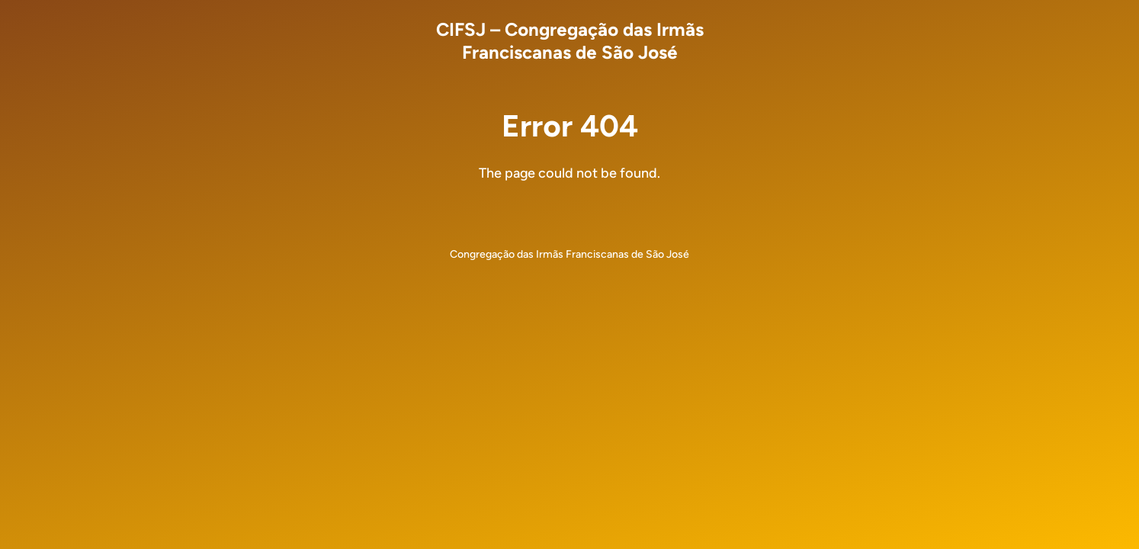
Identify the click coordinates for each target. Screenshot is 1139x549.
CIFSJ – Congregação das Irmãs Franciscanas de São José (570, 40)
